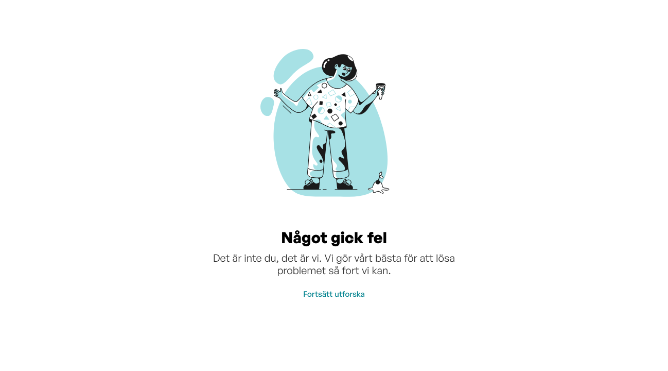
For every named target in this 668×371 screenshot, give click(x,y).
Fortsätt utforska (334, 294)
